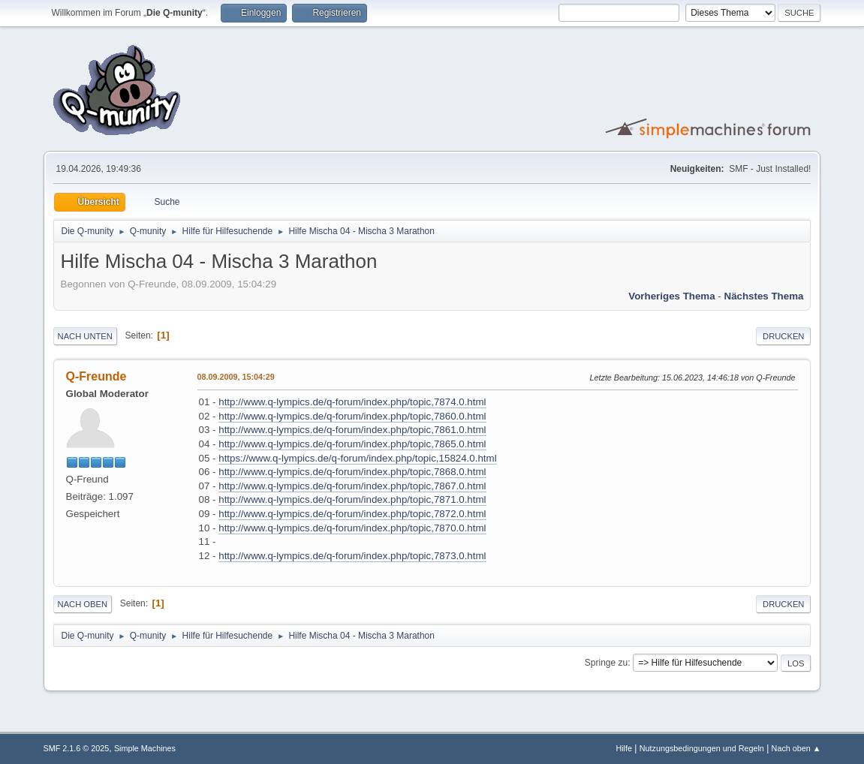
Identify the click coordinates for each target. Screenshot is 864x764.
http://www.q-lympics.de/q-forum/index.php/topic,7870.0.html (352, 528)
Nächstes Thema (764, 296)
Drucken (783, 336)
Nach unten (85, 336)
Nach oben (83, 604)
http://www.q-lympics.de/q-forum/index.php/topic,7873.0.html (352, 555)
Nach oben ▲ (796, 748)
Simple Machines (145, 748)
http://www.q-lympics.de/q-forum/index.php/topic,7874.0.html (352, 402)
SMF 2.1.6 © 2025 (77, 748)
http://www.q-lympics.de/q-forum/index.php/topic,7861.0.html (352, 429)
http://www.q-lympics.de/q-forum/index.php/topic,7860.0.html (352, 416)
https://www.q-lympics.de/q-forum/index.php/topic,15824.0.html (357, 458)
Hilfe (624, 748)
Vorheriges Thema (671, 296)
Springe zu (606, 662)
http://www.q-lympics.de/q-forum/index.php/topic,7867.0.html (352, 486)
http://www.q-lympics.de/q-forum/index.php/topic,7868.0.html (352, 471)
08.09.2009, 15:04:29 (236, 376)
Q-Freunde (96, 376)
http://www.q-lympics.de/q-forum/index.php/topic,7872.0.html (352, 513)
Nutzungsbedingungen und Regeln (702, 748)
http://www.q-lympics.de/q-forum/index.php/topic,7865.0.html (352, 444)
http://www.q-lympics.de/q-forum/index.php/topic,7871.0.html (352, 499)
